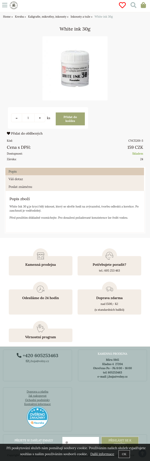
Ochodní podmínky (37, 400)
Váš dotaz (16, 179)
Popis (13, 171)
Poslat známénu (20, 187)
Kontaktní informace (37, 404)
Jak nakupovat (37, 396)
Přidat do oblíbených (25, 133)
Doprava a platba (37, 391)
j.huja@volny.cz (37, 361)
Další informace (102, 454)
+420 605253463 (37, 355)
